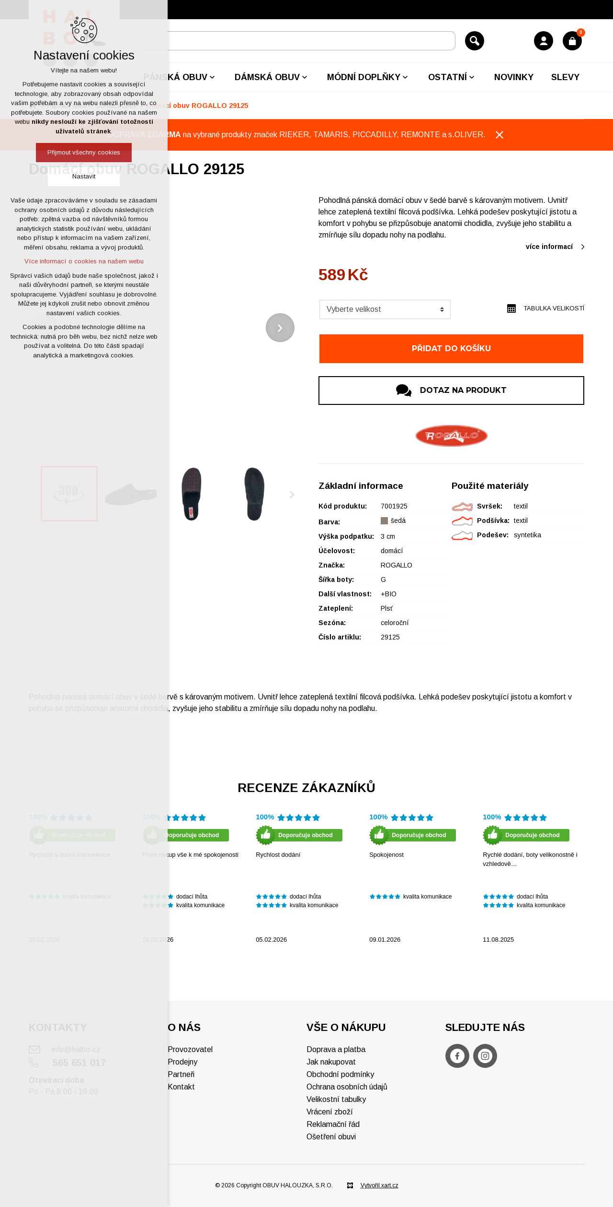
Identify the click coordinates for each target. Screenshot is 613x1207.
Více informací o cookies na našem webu (84, 261)
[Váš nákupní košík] (572, 40)
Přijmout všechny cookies (83, 152)
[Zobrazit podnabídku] (212, 77)
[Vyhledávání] (474, 40)
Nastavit (83, 176)
